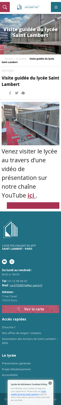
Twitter (16, 98)
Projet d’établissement (16, 369)
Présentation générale (16, 363)
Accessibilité (10, 375)
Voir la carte (30, 309)
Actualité (21, 58)
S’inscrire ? (8, 327)
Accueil (9, 58)
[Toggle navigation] (56, 7)
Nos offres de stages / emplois (21, 333)
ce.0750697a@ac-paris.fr (26, 285)
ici (31, 195)
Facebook (10, 99)
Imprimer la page (23, 93)
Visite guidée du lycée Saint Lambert (28, 393)
